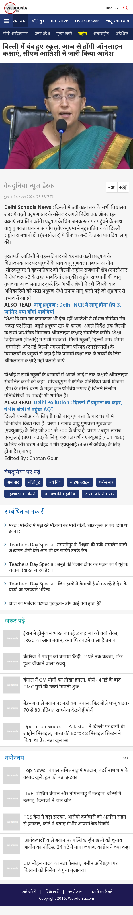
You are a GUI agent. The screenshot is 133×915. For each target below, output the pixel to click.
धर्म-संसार (106, 482)
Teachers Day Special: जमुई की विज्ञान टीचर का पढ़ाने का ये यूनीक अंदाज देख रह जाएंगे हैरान (68, 567)
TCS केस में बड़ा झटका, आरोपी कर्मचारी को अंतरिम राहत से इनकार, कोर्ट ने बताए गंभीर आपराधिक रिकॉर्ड (74, 820)
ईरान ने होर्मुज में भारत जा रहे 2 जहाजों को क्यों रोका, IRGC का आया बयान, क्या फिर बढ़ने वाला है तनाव (71, 636)
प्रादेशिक (122, 33)
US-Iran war (87, 21)
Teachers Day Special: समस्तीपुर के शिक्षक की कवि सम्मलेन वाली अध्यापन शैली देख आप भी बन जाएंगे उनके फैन (68, 547)
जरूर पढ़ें (15, 620)
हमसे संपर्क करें (102, 891)
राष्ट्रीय (82, 33)
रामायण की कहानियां (60, 493)
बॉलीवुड (38, 21)
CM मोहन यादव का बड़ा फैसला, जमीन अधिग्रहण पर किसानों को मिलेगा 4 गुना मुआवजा (70, 866)
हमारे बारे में (28, 891)
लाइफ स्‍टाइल (80, 482)
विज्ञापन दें (52, 891)
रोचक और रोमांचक (99, 493)
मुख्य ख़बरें (64, 33)
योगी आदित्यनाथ (15, 33)
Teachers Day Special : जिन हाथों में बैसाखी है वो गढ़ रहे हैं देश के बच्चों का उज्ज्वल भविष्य (68, 587)
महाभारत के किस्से (21, 493)
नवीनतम (14, 757)
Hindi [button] (110, 8)
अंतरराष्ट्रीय (101, 33)
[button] (6, 21)
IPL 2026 (60, 21)
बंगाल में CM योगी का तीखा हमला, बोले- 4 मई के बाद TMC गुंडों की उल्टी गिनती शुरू (72, 683)
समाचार (19, 21)
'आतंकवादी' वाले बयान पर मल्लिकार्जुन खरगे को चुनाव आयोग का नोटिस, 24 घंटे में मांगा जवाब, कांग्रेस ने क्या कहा (76, 843)
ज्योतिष (55, 482)
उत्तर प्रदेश (42, 33)
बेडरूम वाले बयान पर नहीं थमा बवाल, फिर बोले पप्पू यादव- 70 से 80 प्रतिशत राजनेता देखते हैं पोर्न (76, 706)
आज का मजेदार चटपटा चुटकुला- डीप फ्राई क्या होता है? (55, 603)
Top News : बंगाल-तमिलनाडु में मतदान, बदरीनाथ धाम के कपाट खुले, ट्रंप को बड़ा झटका (75, 773)
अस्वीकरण (75, 891)
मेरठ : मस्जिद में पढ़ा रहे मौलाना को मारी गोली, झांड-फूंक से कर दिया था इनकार (68, 528)
